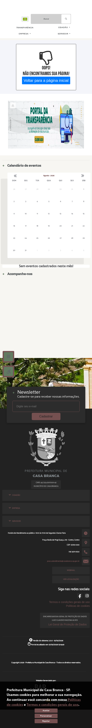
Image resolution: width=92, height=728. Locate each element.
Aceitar (46, 710)
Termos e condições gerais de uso (69, 602)
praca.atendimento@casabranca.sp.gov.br (63, 561)
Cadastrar (46, 416)
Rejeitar (46, 721)
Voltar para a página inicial (46, 80)
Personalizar (46, 716)
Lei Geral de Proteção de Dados (67, 624)
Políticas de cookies (78, 605)
